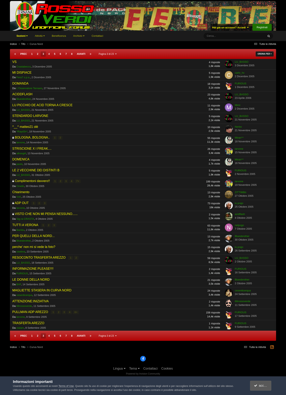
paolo (19, 164)
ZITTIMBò (240, 192)
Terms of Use (66, 385)
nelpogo (239, 225)
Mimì (237, 105)
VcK (18, 196)
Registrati (262, 27)
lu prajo (239, 202)
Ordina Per (265, 54)
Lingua (119, 368)
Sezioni (22, 37)
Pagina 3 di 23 (108, 54)
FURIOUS (240, 83)
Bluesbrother (23, 98)
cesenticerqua (24, 294)
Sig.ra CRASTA (25, 218)
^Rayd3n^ (22, 131)
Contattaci (97, 35)
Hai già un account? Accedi (230, 27)
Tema (134, 368)
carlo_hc (239, 72)
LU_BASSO (241, 61)
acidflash (240, 214)
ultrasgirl (21, 153)
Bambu (20, 229)
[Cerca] (222, 36)
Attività (40, 35)
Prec (23, 54)
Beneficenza (59, 35)
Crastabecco (23, 66)
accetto (261, 385)
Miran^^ (239, 137)
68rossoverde (24, 305)
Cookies (167, 368)
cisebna (20, 251)
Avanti (81, 54)
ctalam (20, 327)
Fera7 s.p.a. (23, 77)
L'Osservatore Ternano (29, 88)
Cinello (20, 185)
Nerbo (238, 126)
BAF (18, 283)
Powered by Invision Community (143, 373)
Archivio (78, 35)
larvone (20, 142)
